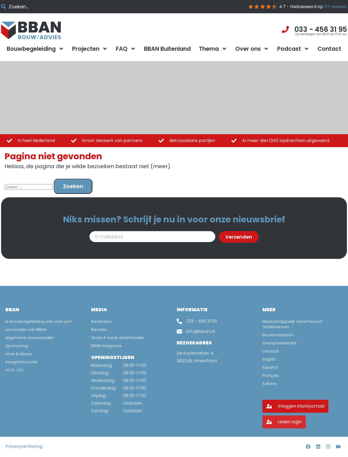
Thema (213, 49)
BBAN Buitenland (167, 49)
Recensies (101, 321)
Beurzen (99, 329)
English (269, 359)
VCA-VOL (15, 370)
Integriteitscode (22, 362)
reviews (335, 7)
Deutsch (271, 351)
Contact (329, 49)
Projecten (90, 49)
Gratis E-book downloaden (119, 337)
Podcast (293, 49)
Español (270, 367)
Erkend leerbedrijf (280, 343)
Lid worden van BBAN (27, 329)
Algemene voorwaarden (31, 337)
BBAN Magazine (107, 346)
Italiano (270, 383)
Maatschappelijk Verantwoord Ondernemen (294, 324)
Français (271, 375)
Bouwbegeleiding (35, 49)
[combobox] (55, 6)
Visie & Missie (18, 354)
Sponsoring (17, 346)
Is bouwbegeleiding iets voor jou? (40, 321)
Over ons (252, 49)
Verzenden (238, 236)
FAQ (126, 49)
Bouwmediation (279, 335)
